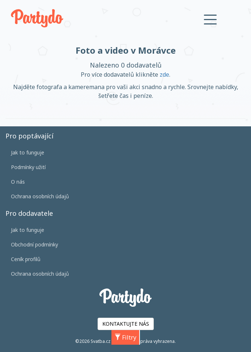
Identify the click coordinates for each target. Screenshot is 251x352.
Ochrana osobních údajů (40, 196)
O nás (18, 181)
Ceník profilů (26, 259)
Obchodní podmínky (34, 244)
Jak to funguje (27, 152)
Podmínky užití (28, 167)
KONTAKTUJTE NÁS (125, 323)
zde (164, 74)
